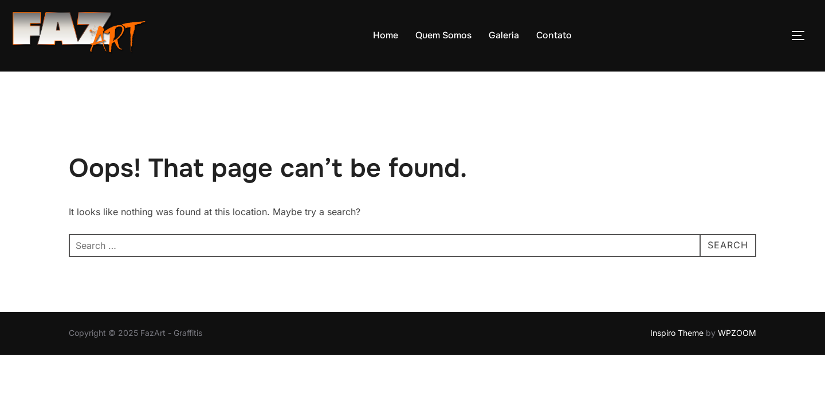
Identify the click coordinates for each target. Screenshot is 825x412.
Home (385, 35)
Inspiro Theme (677, 307)
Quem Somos (443, 35)
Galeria (504, 35)
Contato (554, 35)
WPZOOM (737, 307)
